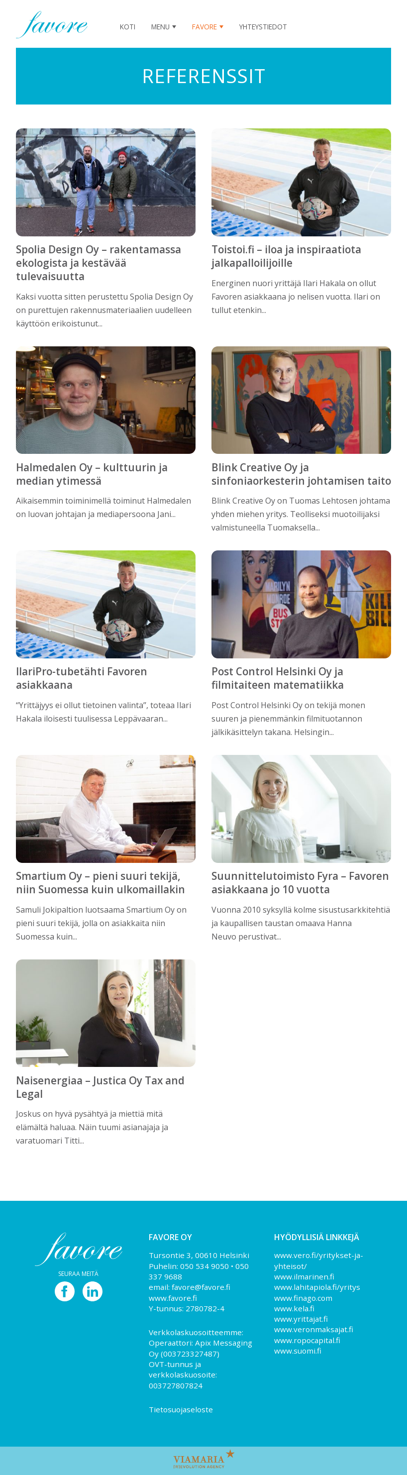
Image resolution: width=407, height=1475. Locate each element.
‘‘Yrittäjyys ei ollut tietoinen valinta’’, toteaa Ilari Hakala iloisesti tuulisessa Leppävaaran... (106, 688)
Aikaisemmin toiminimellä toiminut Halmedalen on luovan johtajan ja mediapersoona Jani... (106, 484)
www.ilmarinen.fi (304, 1276)
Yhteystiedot (263, 26)
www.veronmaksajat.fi (313, 1329)
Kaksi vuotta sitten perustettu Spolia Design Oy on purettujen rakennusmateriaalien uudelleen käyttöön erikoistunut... (106, 279)
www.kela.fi (294, 1308)
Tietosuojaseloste (181, 1409)
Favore (204, 26)
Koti (127, 26)
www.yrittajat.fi (301, 1319)
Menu (160, 26)
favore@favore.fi (201, 1287)
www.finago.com (303, 1298)
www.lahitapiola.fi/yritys (317, 1287)
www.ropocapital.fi (307, 1340)
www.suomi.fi (297, 1351)
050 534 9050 (204, 1266)
